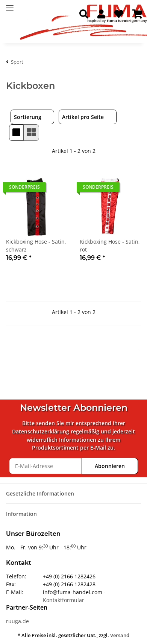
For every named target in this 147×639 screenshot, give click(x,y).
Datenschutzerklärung (40, 431)
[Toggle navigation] (10, 4)
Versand (119, 635)
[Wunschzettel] (119, 14)
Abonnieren (110, 466)
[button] (84, 14)
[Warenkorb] (137, 14)
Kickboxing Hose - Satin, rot (110, 245)
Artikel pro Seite (83, 116)
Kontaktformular (63, 600)
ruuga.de (17, 621)
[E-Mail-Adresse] (45, 466)
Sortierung (27, 116)
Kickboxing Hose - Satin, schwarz (36, 245)
